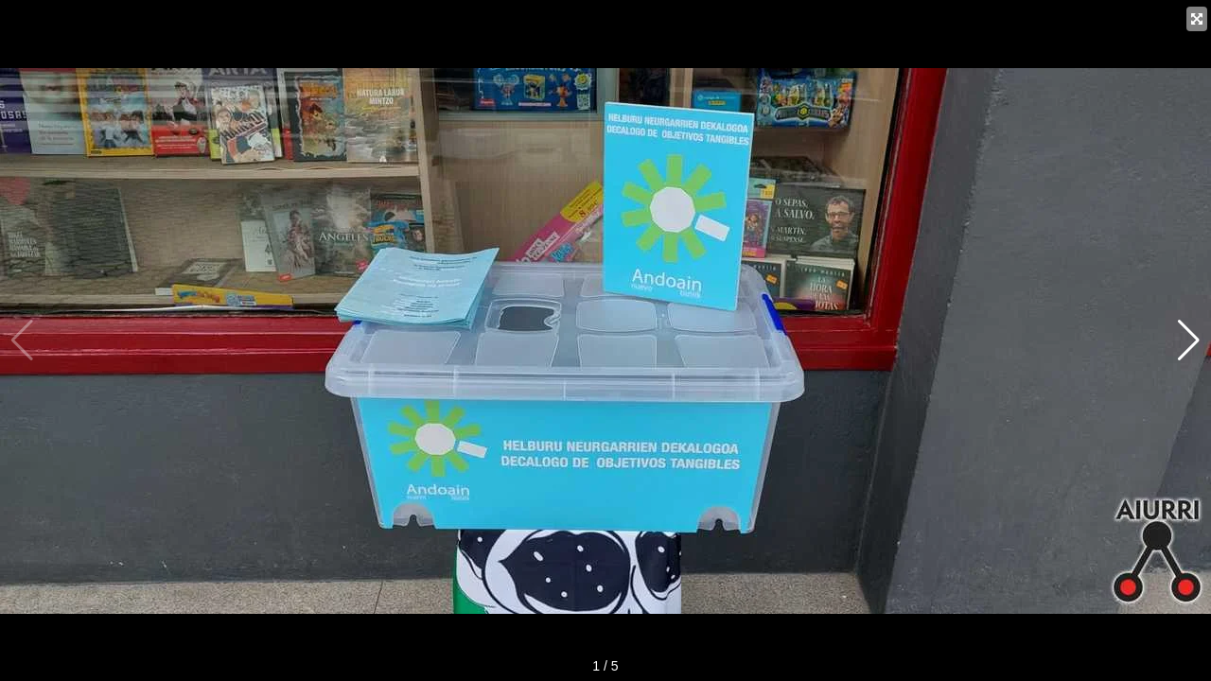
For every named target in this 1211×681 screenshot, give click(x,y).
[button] (1189, 340)
